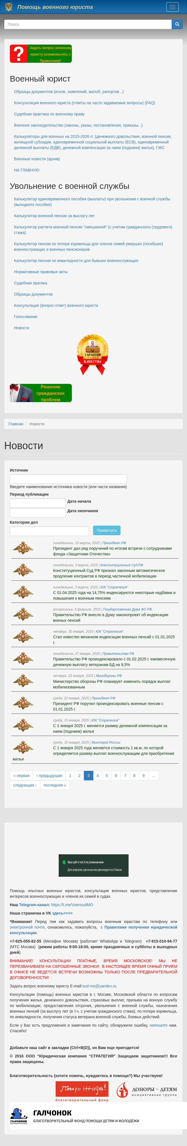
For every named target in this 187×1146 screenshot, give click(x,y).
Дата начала (79, 501)
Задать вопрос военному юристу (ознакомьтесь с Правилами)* (51, 54)
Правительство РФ (118, 654)
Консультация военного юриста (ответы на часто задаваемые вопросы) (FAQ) (84, 103)
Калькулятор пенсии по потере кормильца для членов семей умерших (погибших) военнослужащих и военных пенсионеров (88, 247)
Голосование (25, 316)
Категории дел (24, 522)
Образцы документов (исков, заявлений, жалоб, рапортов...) (69, 91)
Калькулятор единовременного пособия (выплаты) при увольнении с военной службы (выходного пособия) (92, 202)
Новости (21, 328)
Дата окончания (82, 511)
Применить (107, 530)
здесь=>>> (62, 913)
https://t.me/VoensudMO (71, 905)
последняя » (55, 785)
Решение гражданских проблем (50, 393)
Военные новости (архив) (37, 159)
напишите (158, 1025)
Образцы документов (33, 294)
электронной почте (27, 927)
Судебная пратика (30, 283)
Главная (15, 424)
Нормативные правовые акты (41, 272)
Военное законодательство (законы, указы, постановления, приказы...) (78, 125)
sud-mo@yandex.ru (99, 986)
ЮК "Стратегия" (114, 587)
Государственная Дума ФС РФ (127, 609)
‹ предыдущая (49, 775)
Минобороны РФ (109, 676)
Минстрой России (106, 742)
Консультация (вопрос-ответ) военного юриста (56, 305)
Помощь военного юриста (55, 7)
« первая (21, 775)
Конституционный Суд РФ (121, 565)
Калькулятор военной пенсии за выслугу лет (54, 216)
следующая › (25, 785)
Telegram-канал (34, 905)
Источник (19, 470)
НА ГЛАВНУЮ (26, 170)
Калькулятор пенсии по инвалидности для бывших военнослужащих (76, 260)
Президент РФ (114, 543)
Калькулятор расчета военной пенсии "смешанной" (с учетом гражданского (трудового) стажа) (93, 230)
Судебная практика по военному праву (49, 114)
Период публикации (29, 494)
